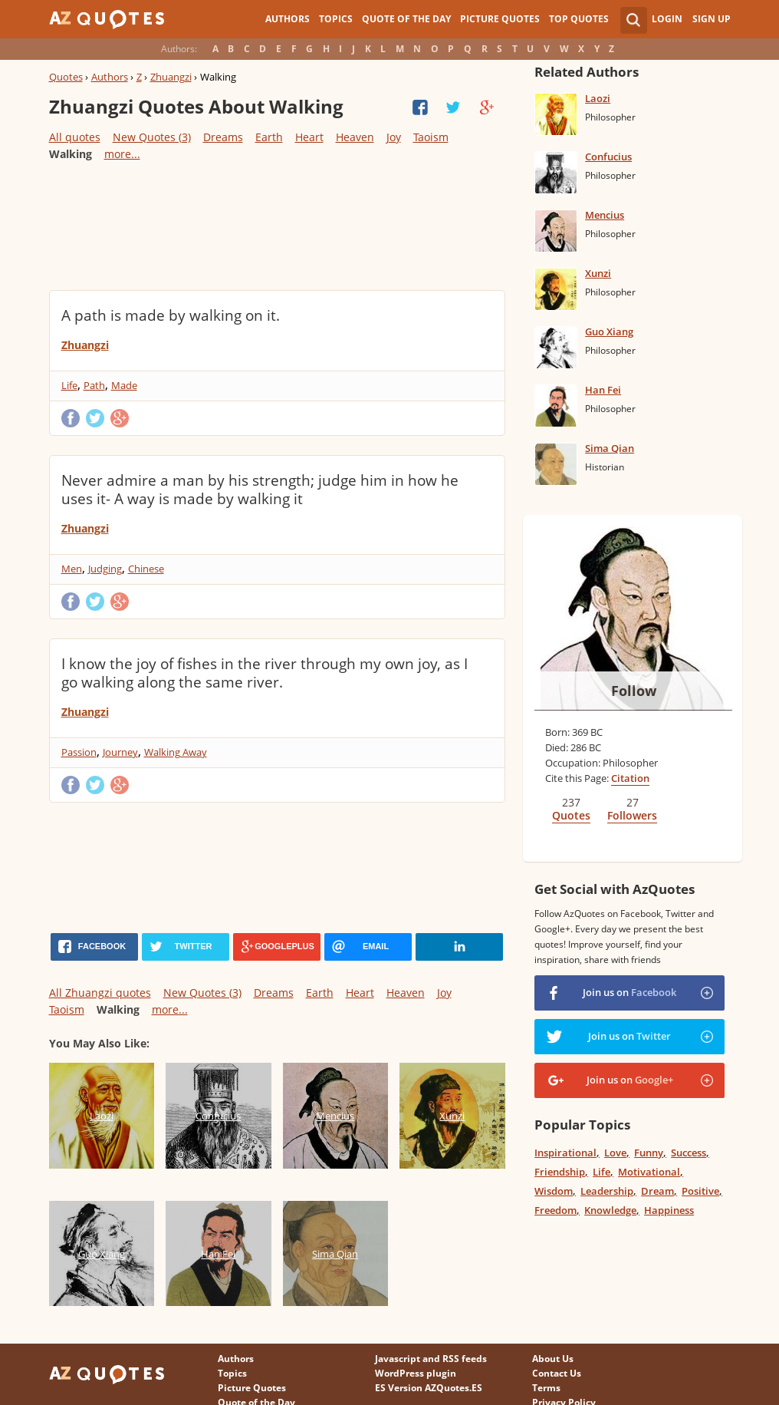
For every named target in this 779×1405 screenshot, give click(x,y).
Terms (546, 1387)
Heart (309, 137)
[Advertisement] (277, 225)
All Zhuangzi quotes (100, 992)
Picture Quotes (500, 18)
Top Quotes (579, 18)
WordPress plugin (415, 1373)
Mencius (604, 215)
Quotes (66, 77)
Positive (700, 1191)
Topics (336, 18)
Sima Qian (609, 448)
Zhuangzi (171, 77)
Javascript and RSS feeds (431, 1358)
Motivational (649, 1172)
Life (69, 385)
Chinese (146, 569)
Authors (287, 18)
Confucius (608, 156)
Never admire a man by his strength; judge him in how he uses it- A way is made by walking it (260, 489)
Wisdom (553, 1191)
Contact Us (556, 1373)
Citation (630, 778)
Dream (657, 1191)
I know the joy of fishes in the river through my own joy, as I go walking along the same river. (264, 673)
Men (71, 569)
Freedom (555, 1210)
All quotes (74, 137)
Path (94, 385)
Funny (648, 1152)
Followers (632, 815)
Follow (633, 690)
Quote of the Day (406, 18)
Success (688, 1152)
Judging (105, 569)
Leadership (606, 1191)
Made (124, 385)
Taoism (431, 137)
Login (667, 18)
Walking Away (175, 752)
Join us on (629, 992)
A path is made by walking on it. (170, 315)
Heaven (355, 137)
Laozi (597, 98)
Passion (79, 752)
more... (122, 154)
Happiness (669, 1210)
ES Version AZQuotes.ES (428, 1387)
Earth (269, 137)
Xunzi (598, 273)
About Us (553, 1358)
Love (615, 1152)
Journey (120, 752)
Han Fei (603, 390)
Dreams (223, 137)
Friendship (559, 1172)
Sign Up (711, 18)
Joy (393, 137)
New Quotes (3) (152, 137)
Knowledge (610, 1210)
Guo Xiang (609, 331)
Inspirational (565, 1152)
